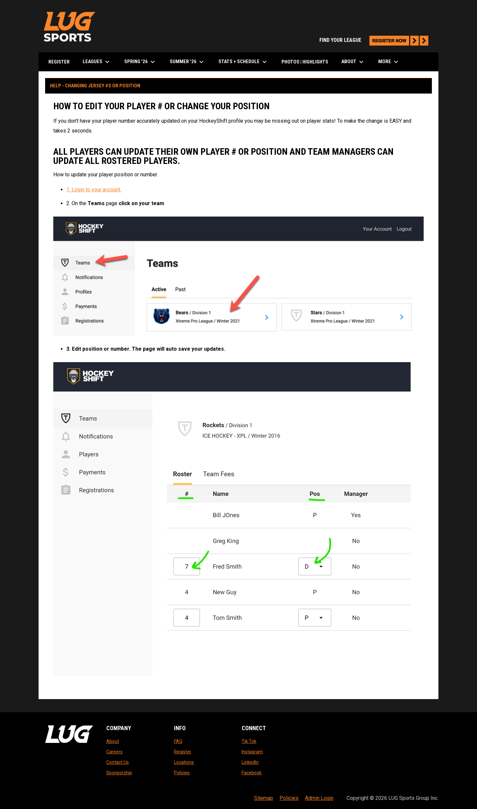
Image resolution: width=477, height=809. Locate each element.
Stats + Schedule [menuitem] (243, 62)
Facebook (252, 772)
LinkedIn (250, 762)
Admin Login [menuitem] (319, 798)
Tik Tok (249, 741)
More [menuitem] (389, 62)
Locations (184, 762)
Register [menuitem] (59, 62)
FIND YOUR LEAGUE (375, 40)
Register (182, 751)
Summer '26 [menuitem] (187, 62)
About (112, 741)
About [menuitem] (353, 62)
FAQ (178, 741)
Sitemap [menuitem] (263, 798)
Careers (114, 751)
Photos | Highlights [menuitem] (304, 62)
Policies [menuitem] (289, 798)
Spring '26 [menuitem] (140, 62)
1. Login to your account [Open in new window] (94, 189)
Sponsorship (119, 772)
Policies (182, 772)
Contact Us (117, 762)
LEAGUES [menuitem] (97, 62)
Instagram (252, 751)
